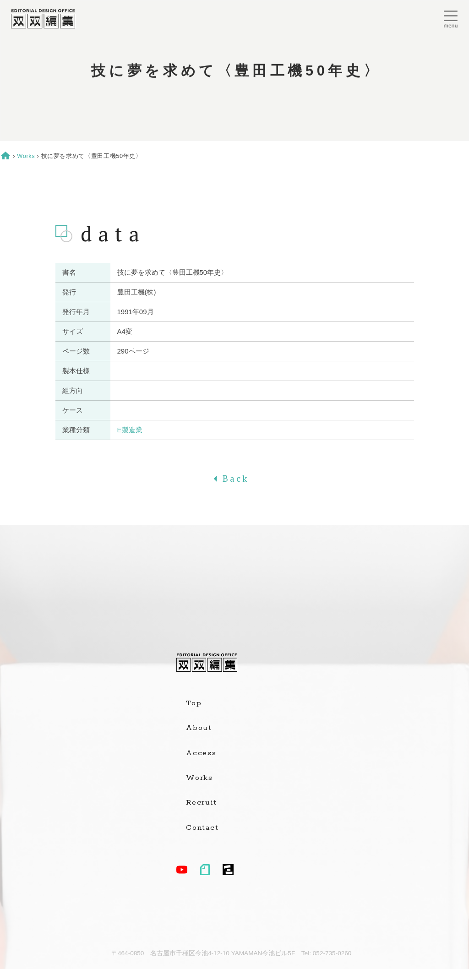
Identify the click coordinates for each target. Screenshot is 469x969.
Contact (202, 828)
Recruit (201, 802)
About (199, 728)
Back (234, 478)
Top (194, 703)
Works (26, 155)
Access (201, 753)
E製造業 (129, 430)
